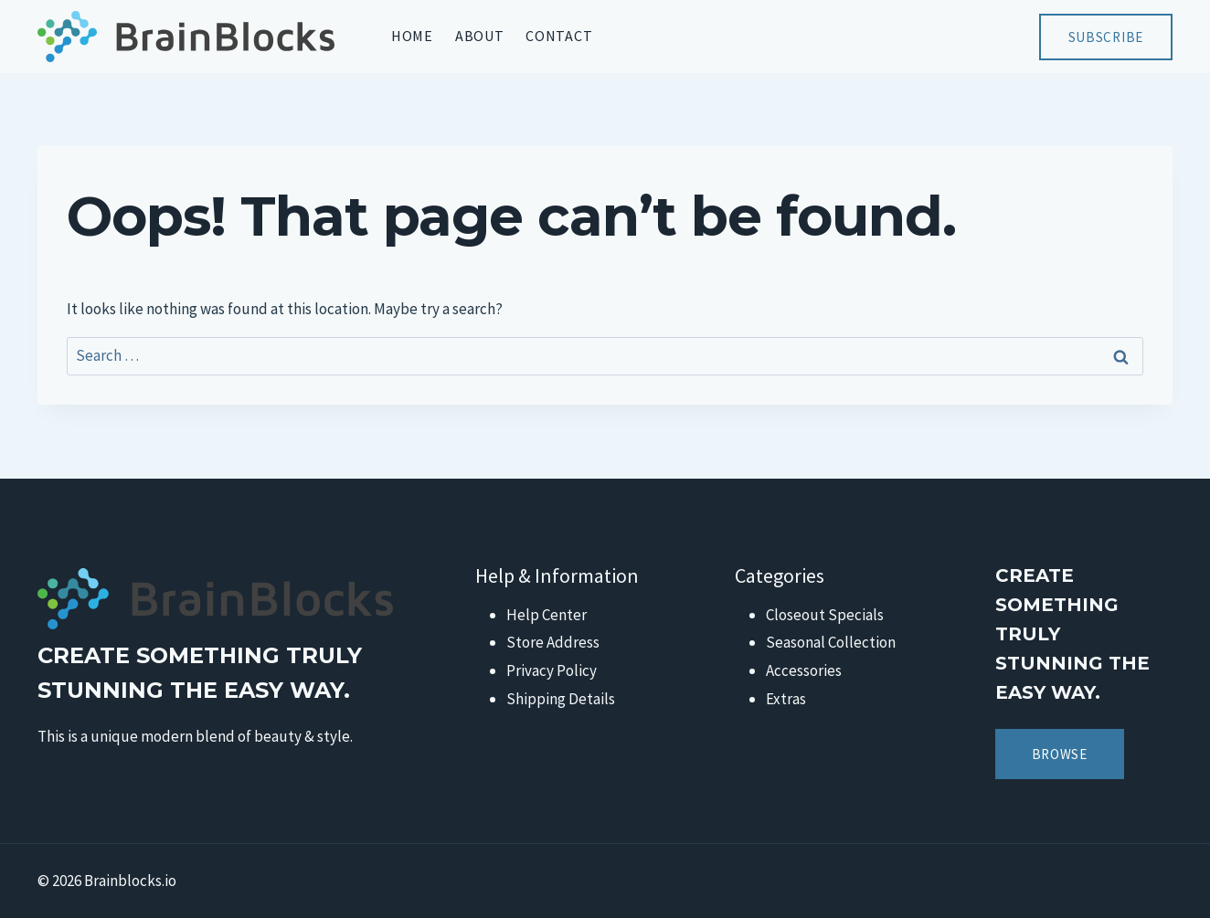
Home (412, 35)
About (479, 35)
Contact (558, 35)
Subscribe (1105, 37)
